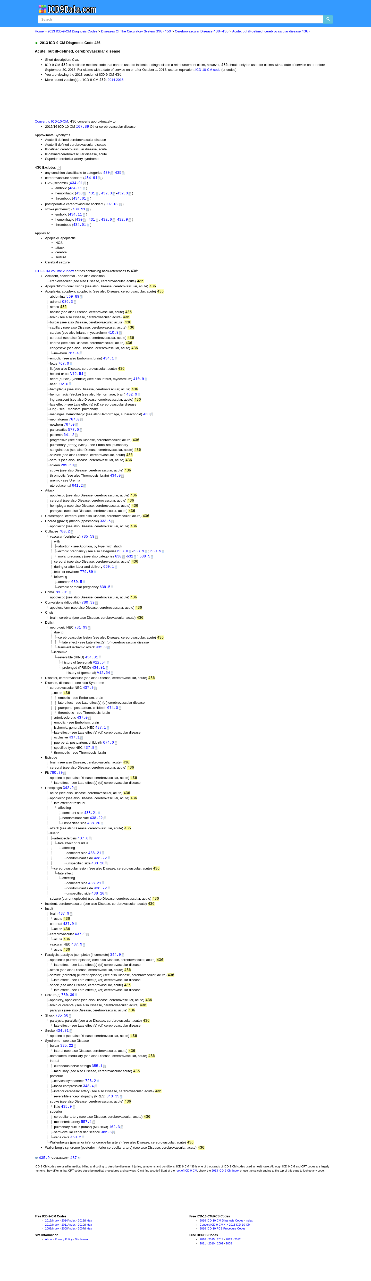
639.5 (155, 560)
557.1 (86, 1143)
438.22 (96, 832)
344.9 (115, 972)
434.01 (79, 200)
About (49, 1261)
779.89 (86, 581)
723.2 (90, 1101)
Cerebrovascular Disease (202, 31)
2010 (81, 1246)
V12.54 (76, 378)
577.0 (73, 436)
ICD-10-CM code (208, 70)
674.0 (112, 720)
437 (73, 1179)
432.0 (106, 194)
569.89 (72, 299)
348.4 (88, 1106)
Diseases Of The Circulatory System (136, 31)
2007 (81, 1250)
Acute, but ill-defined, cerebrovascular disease (271, 31)
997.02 (111, 205)
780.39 (88, 613)
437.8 (88, 761)
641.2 (69, 441)
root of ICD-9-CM (186, 1192)
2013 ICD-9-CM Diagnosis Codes (72, 31)
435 (118, 173)
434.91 (90, 179)
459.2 (75, 1158)
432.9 (122, 194)
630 (118, 566)
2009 (48, 1250)
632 (130, 566)
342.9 (68, 801)
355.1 (97, 1085)
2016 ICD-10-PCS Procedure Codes (222, 1250)
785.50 (61, 1034)
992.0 (62, 389)
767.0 (63, 368)
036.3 (67, 304)
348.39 (112, 1117)
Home (39, 31)
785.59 (87, 545)
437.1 (100, 740)
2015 (119, 80)
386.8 (106, 1153)
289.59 (67, 472)
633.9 (138, 560)
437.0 (82, 730)
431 (92, 194)
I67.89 (82, 127)
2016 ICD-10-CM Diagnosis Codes (221, 1242)
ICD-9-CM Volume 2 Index (54, 274)
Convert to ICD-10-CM (51, 122)
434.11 (75, 189)
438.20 (93, 837)
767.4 (73, 357)
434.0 (115, 483)
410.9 (113, 336)
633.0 (122, 560)
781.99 (80, 638)
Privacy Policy (63, 1261)
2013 (81, 1242)
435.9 (101, 658)
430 (106, 173)
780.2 (64, 540)
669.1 (108, 576)
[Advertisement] (127, 100)
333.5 (105, 530)
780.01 (61, 602)
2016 (203, 1261)
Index (55, 1242)
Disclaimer (81, 1261)
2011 (65, 1246)
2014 (111, 80)
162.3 (114, 1148)
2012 (48, 1246)
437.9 (88, 700)
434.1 (108, 363)
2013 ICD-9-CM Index (225, 1192)
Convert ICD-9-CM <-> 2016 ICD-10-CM (225, 1246)
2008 (65, 1250)
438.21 (90, 827)
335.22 (66, 1065)
